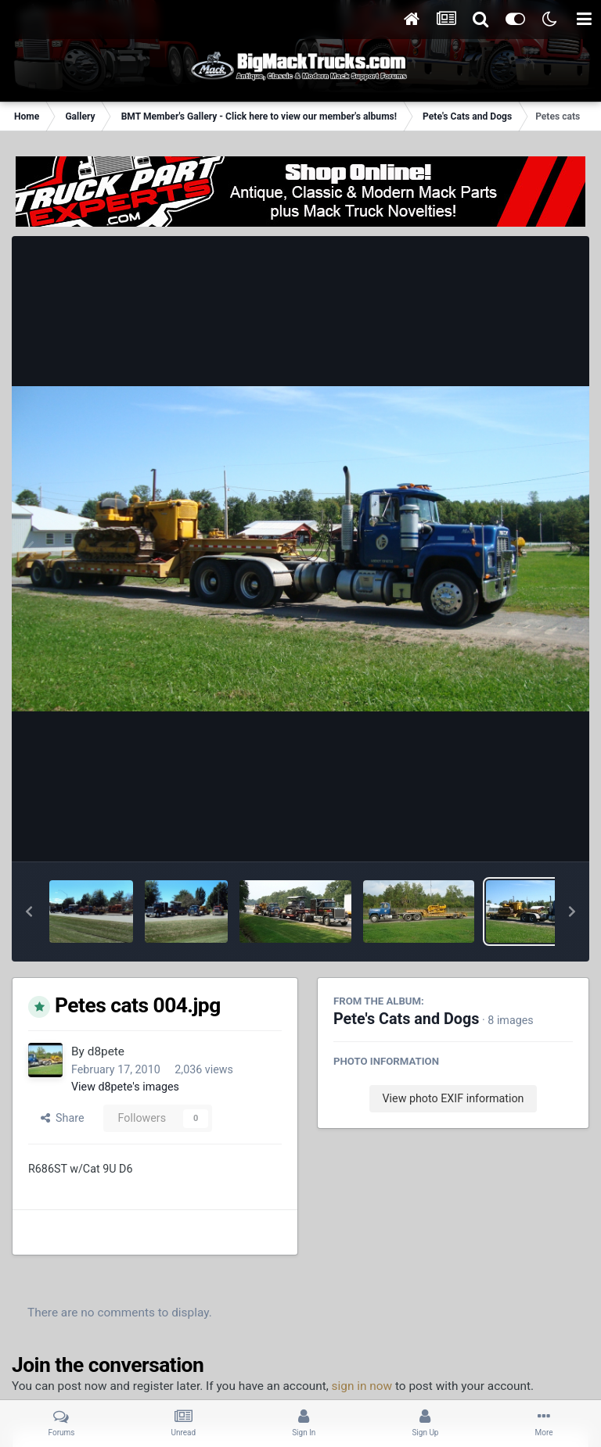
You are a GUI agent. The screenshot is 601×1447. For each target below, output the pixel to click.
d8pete (106, 1051)
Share (63, 1118)
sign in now (362, 1386)
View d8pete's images (125, 1086)
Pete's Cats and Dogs (406, 1019)
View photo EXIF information (453, 1098)
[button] (29, 911)
